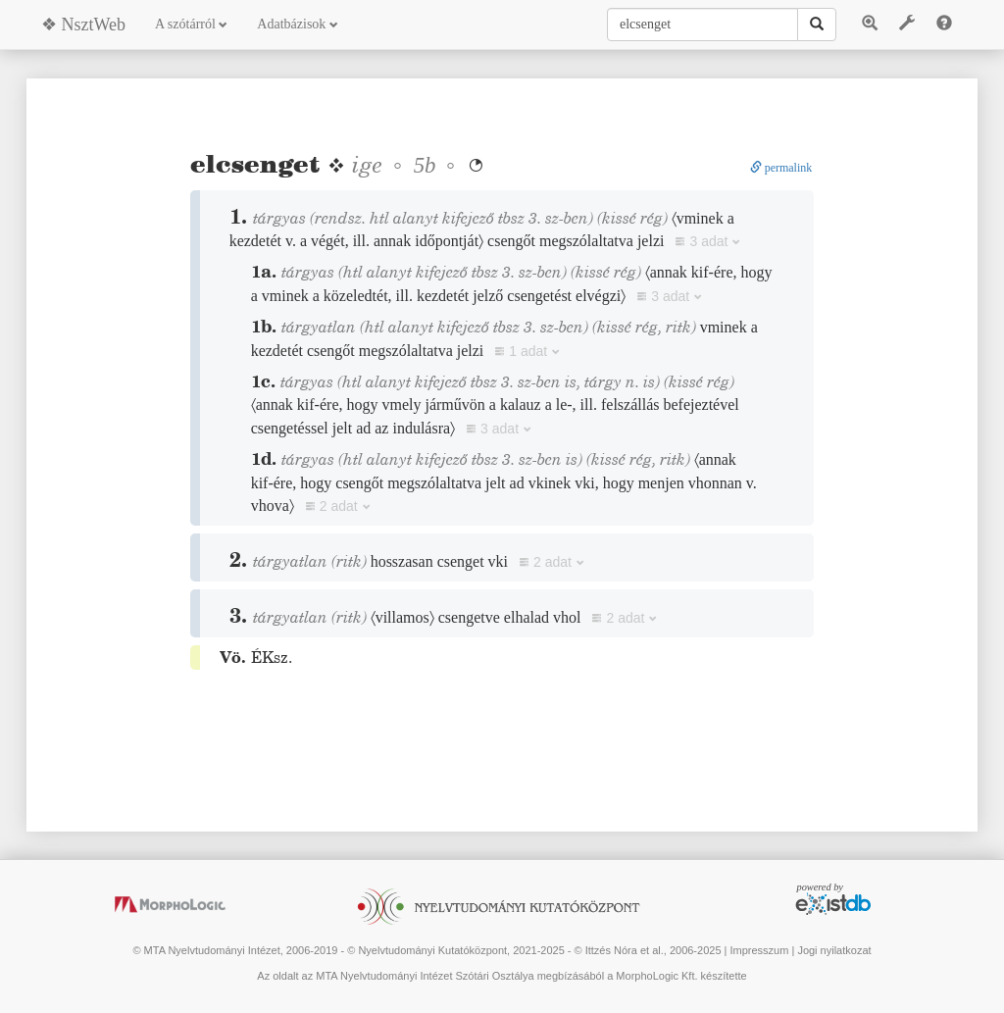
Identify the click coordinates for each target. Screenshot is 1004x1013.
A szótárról (191, 24)
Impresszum (758, 950)
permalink (781, 168)
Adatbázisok (297, 24)
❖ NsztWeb (83, 24)
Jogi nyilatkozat (834, 950)
